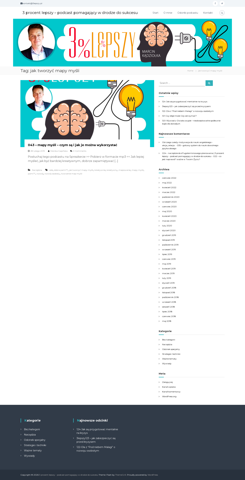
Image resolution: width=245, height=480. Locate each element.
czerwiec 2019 (169, 259)
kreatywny (112, 170)
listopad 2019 (168, 240)
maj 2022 (167, 182)
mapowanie (124, 170)
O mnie (168, 12)
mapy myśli (138, 170)
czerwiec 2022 (169, 178)
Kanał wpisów (169, 387)
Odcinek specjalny (171, 349)
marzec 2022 (168, 192)
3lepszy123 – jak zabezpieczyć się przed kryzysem (186, 106)
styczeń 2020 (169, 230)
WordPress (153, 475)
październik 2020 (170, 197)
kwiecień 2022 (169, 187)
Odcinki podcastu (187, 12)
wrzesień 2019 (169, 249)
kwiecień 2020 (169, 216)
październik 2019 (170, 244)
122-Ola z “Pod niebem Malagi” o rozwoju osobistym (188, 111)
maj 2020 (167, 211)
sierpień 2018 (168, 306)
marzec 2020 (169, 221)
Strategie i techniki (171, 354)
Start (155, 12)
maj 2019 (166, 263)
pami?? (31, 173)
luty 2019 (166, 278)
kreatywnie (99, 170)
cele (51, 170)
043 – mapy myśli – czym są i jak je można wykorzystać (72, 145)
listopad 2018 (168, 292)
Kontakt (208, 12)
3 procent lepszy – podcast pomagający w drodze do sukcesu (80, 12)
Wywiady (167, 363)
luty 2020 (167, 225)
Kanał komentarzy (171, 391)
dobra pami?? (61, 170)
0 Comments (79, 151)
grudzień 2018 (169, 287)
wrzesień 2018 (169, 302)
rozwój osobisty (52, 173)
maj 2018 (166, 321)
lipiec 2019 (167, 254)
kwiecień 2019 (169, 268)
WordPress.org (169, 396)
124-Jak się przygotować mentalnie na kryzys (184, 101)
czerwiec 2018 (169, 316)
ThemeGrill (120, 475)
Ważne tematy (169, 358)
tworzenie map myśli (71, 173)
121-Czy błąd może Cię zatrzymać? (179, 116)
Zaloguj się (167, 382)
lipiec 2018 (167, 311)
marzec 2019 (168, 273)
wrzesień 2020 (169, 201)
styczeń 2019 (168, 283)
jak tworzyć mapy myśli (81, 170)
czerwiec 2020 (169, 206)
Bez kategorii (168, 339)
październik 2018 (170, 297)
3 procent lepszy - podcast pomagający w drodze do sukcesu (68, 475)
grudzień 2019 (169, 235)
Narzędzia (37, 170)
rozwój (40, 173)
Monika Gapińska (59, 151)
